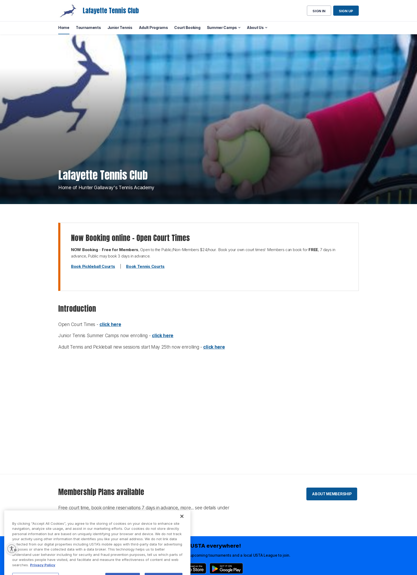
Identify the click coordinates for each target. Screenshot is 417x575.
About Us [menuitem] (255, 27)
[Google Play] (226, 568)
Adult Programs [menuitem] (153, 27)
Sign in (319, 11)
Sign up (346, 11)
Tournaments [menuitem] (88, 27)
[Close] (182, 525)
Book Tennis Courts (145, 266)
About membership (332, 494)
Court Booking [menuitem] (187, 27)
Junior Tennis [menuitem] (119, 27)
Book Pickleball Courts (93, 266)
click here (110, 324)
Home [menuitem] (63, 27)
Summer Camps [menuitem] (222, 27)
